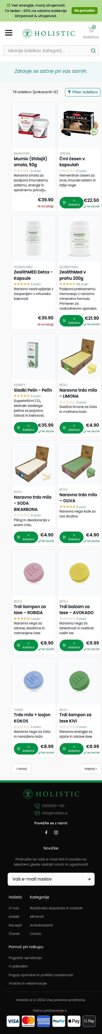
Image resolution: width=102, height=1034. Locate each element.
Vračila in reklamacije (28, 983)
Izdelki (14, 916)
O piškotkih (18, 966)
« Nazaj (21, 768)
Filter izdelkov (82, 92)
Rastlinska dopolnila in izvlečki (56, 908)
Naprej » (91, 768)
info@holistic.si (51, 813)
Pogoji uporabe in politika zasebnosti (41, 975)
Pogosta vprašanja (25, 957)
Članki (14, 933)
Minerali (37, 916)
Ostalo (35, 933)
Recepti (15, 925)
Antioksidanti (41, 925)
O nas (14, 908)
